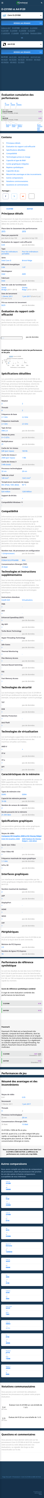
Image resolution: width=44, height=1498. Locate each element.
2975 (3, 231)
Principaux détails (13, 143)
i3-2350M (33, 28)
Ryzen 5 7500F (14, 125)
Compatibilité (11, 153)
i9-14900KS (19, 104)
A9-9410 (29, 59)
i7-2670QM (24, 33)
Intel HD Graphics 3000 (11, 846)
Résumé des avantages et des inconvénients (23, 174)
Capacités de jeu (12, 171)
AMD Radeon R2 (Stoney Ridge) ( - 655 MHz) (31, 847)
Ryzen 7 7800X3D (19, 126)
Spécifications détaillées (15, 150)
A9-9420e (5, 62)
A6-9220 (4, 59)
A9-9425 (13, 62)
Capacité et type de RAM (16, 160)
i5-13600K (13, 104)
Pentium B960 (36, 33)
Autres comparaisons (14, 178)
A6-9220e (13, 59)
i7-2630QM (5, 33)
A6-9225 (21, 59)
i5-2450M (22, 31)
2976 (24, 231)
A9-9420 (37, 59)
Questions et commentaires (17, 185)
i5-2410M (4, 31)
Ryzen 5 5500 (8, 125)
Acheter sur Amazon (28, 23)
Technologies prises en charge (18, 157)
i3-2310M (16, 28)
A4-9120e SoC (23, 57)
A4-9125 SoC (36, 57)
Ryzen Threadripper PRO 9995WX (39, 128)
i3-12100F (7, 104)
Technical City (22, 2)
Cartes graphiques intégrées (17, 164)
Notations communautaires (17, 181)
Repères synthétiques (14, 167)
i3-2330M (24, 28)
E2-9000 (21, 62)
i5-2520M (31, 31)
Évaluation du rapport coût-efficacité (20, 146)
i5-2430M (13, 31)
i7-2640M (15, 33)
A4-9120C (13, 57)
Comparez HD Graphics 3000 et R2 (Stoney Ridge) (22, 843)
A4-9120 (4, 57)
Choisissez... (40, 15)
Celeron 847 (6, 28)
